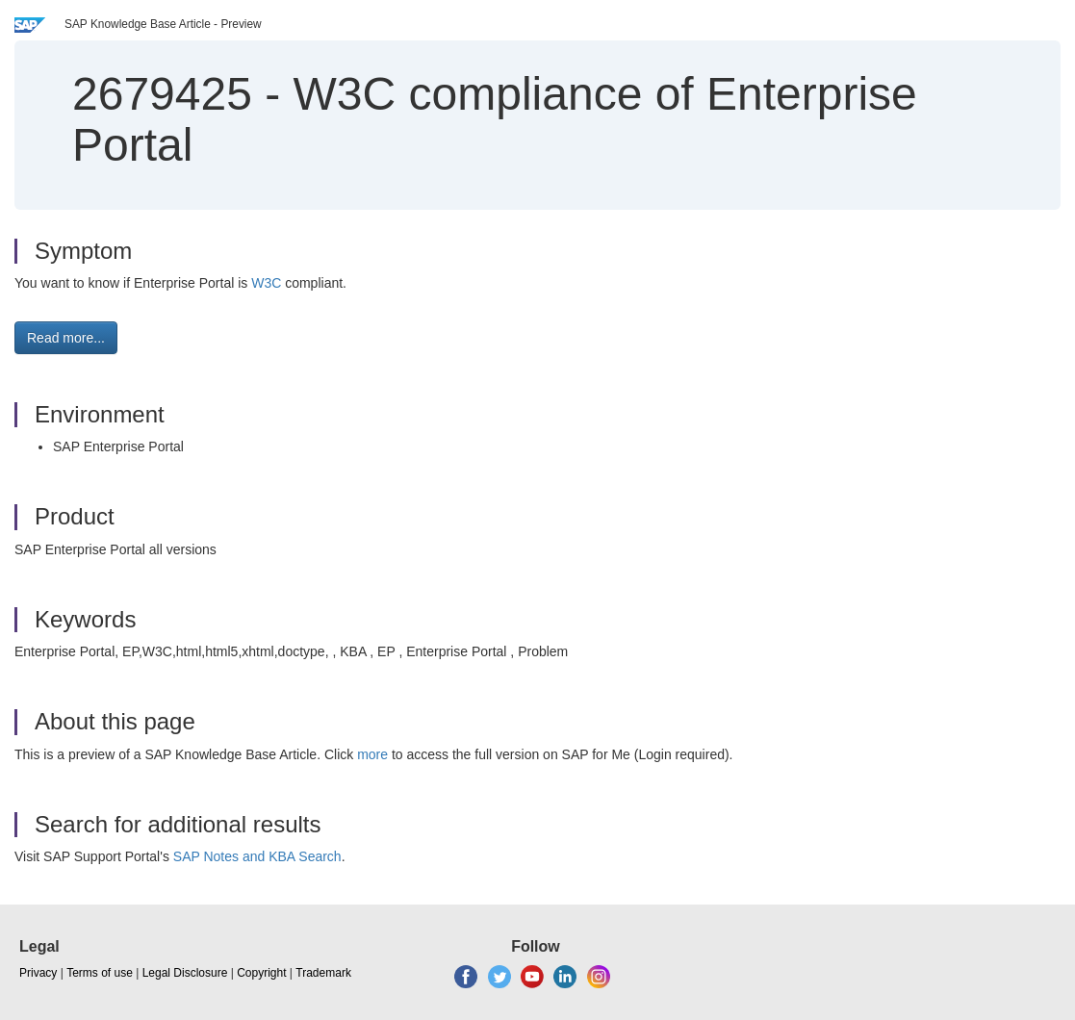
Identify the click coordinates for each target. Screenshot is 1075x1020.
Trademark (323, 973)
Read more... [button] (66, 337)
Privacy (38, 973)
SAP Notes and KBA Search (257, 856)
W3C (268, 283)
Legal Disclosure (185, 973)
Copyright (261, 973)
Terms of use (99, 973)
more (372, 754)
